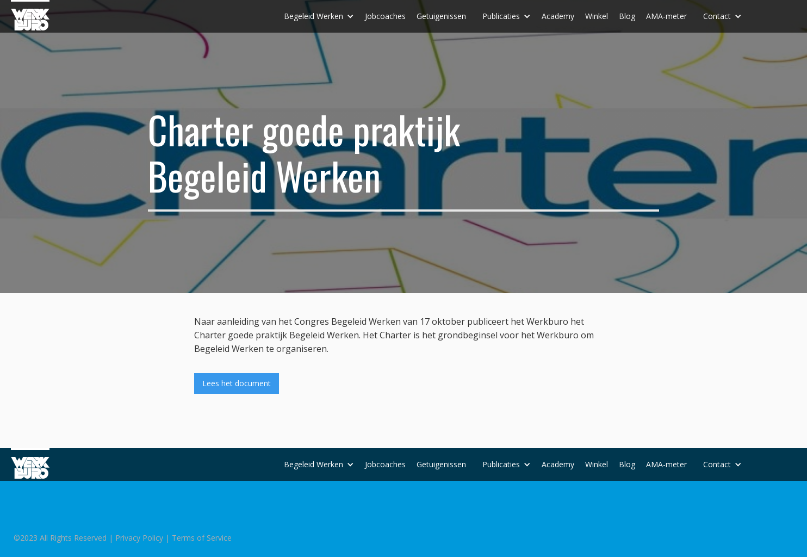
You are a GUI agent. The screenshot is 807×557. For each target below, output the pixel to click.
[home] (30, 15)
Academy (558, 16)
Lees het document (236, 383)
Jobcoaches (385, 16)
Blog (627, 16)
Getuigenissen (441, 16)
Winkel (596, 16)
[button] (319, 16)
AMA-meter (666, 16)
